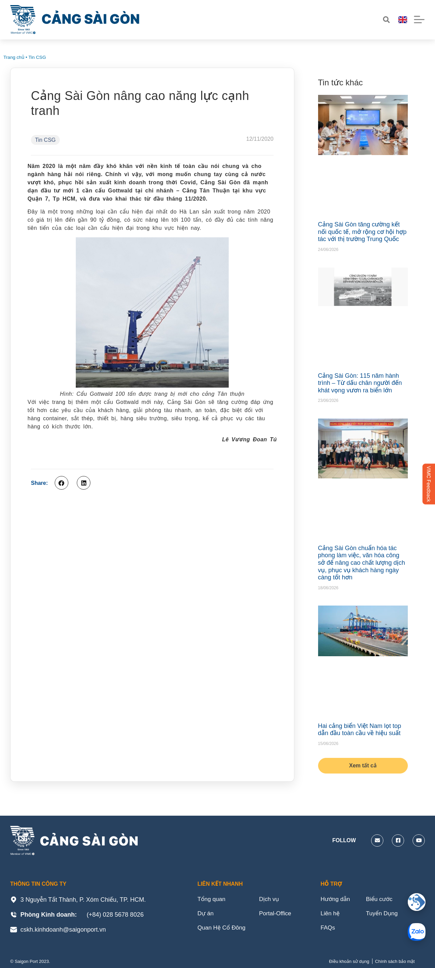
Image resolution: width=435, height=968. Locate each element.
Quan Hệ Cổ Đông (222, 929)
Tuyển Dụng (384, 914)
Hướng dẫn (335, 899)
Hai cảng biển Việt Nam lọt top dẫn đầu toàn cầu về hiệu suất (359, 730)
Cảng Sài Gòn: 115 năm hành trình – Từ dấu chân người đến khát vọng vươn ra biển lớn (360, 383)
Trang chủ (13, 57)
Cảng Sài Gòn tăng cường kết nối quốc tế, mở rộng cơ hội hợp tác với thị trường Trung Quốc (362, 231)
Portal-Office (279, 914)
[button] (61, 483)
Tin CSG (37, 57)
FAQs (328, 929)
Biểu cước (382, 899)
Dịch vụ (272, 899)
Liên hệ (330, 914)
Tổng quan (212, 899)
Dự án (205, 914)
